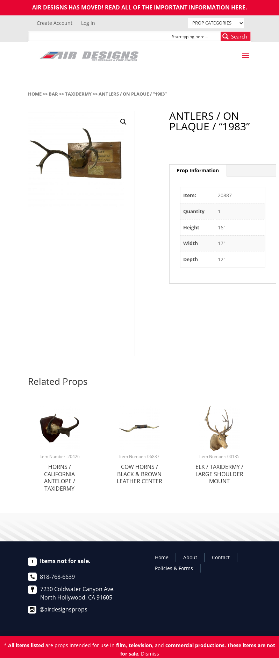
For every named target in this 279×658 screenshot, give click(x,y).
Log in (88, 23)
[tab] (198, 170)
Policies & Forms (174, 568)
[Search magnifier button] (236, 36)
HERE (238, 7)
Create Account (54, 23)
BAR (53, 94)
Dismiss (150, 653)
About (190, 557)
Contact (221, 557)
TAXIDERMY (78, 94)
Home (35, 94)
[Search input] (194, 36)
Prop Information (198, 170)
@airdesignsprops (63, 609)
